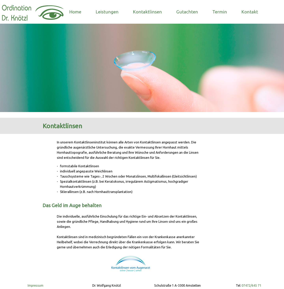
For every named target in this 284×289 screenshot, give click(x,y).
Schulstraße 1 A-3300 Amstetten (177, 285)
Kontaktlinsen (147, 11)
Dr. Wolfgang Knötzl (106, 285)
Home (75, 11)
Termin (219, 11)
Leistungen (107, 11)
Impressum (35, 285)
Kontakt (249, 11)
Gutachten (187, 11)
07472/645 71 (251, 285)
